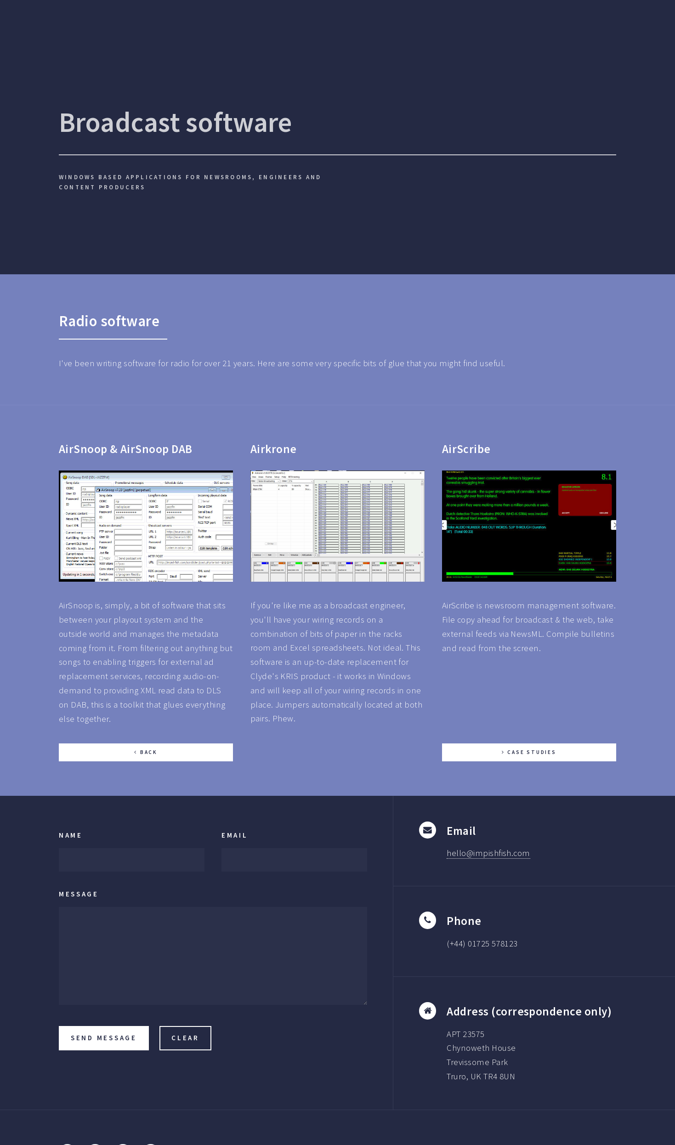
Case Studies (531, 752)
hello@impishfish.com (488, 853)
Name (71, 835)
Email (234, 835)
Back (149, 752)
